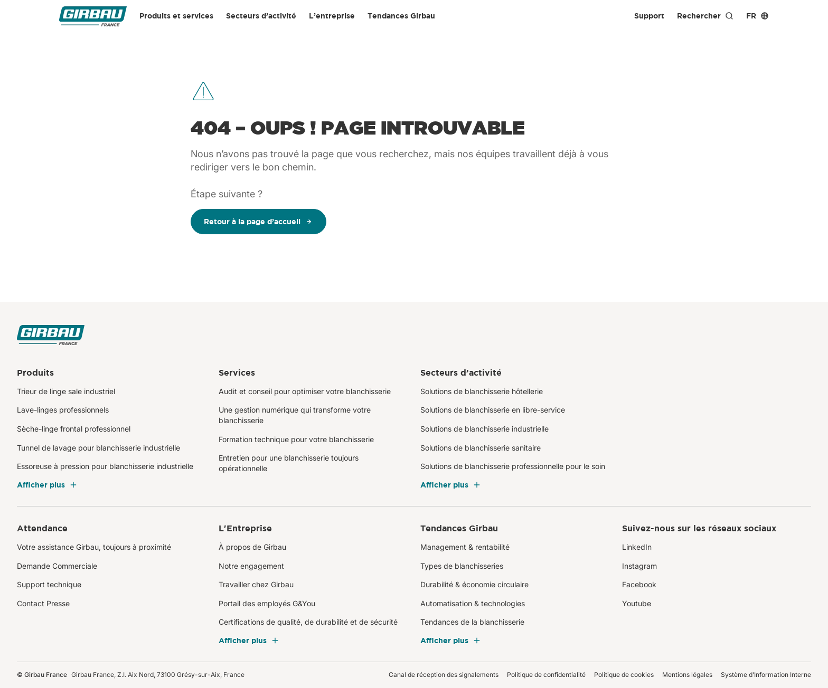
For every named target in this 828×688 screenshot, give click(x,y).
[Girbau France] (93, 16)
